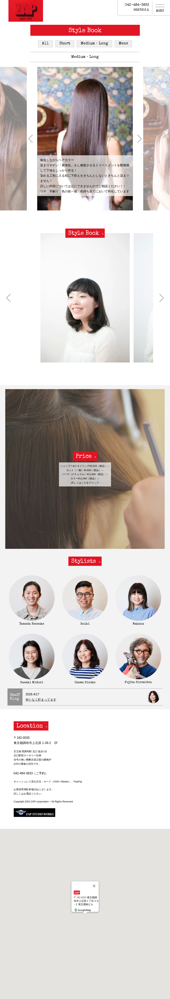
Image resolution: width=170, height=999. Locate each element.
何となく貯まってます (41, 699)
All (45, 44)
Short (64, 44)
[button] (30, 138)
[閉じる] (94, 885)
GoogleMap (82, 909)
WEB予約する (141, 9)
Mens (123, 44)
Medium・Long (94, 44)
